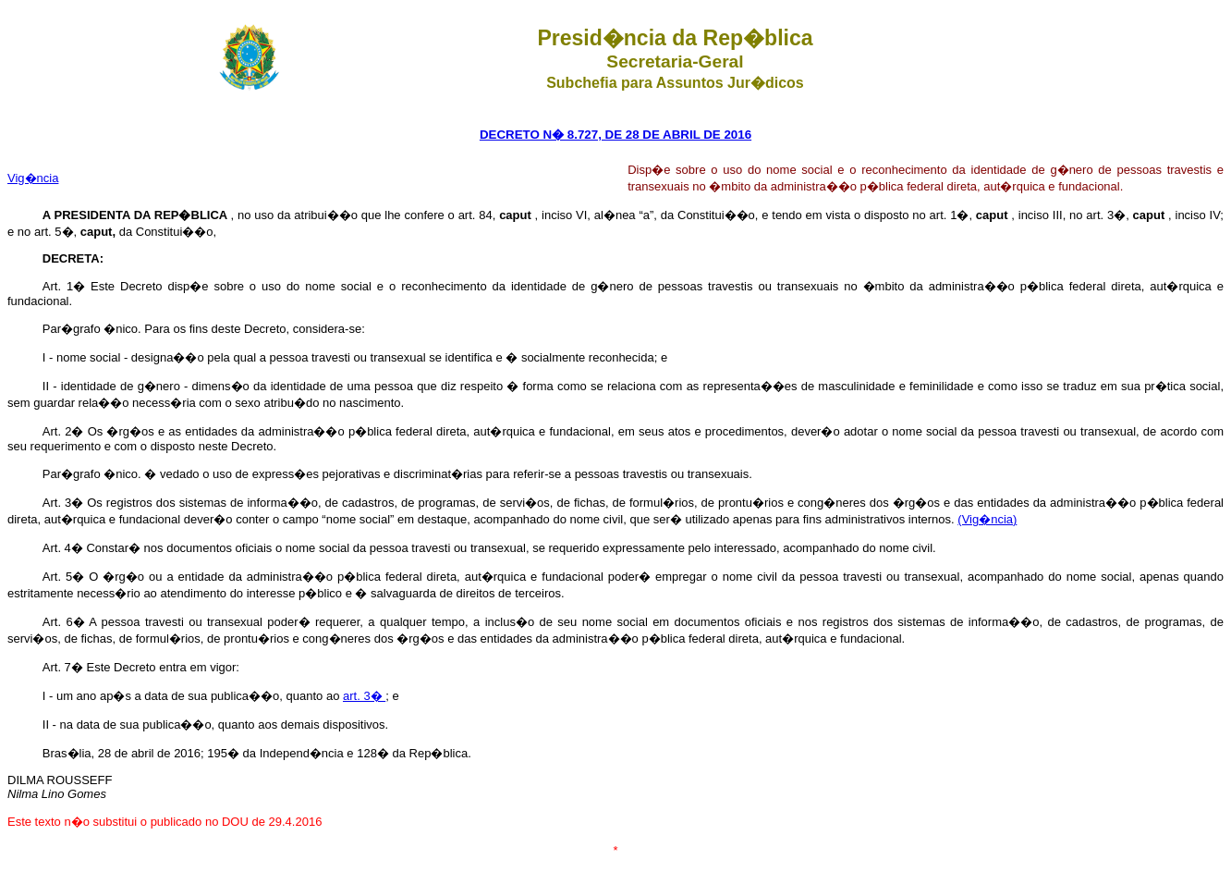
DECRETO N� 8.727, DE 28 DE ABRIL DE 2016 (615, 134)
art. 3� (364, 696)
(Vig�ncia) (987, 519)
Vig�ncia (32, 178)
